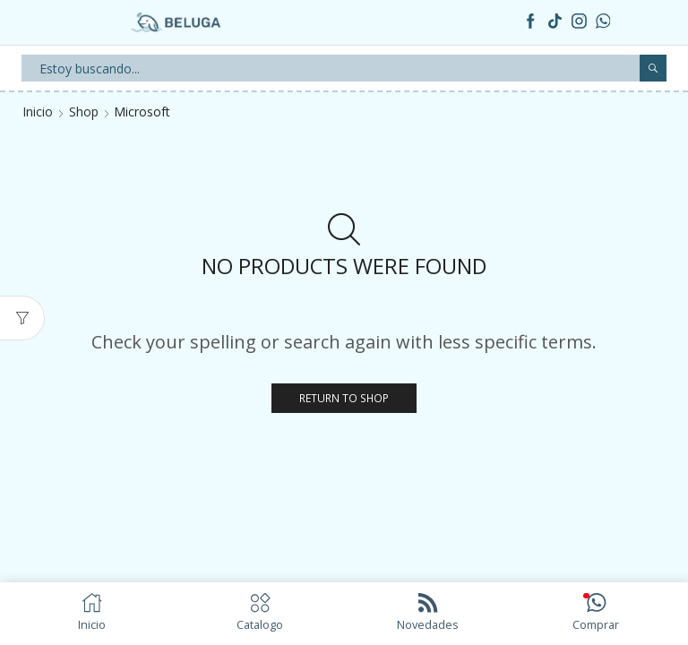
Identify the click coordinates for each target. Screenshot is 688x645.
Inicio (37, 111)
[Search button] (653, 68)
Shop (84, 111)
